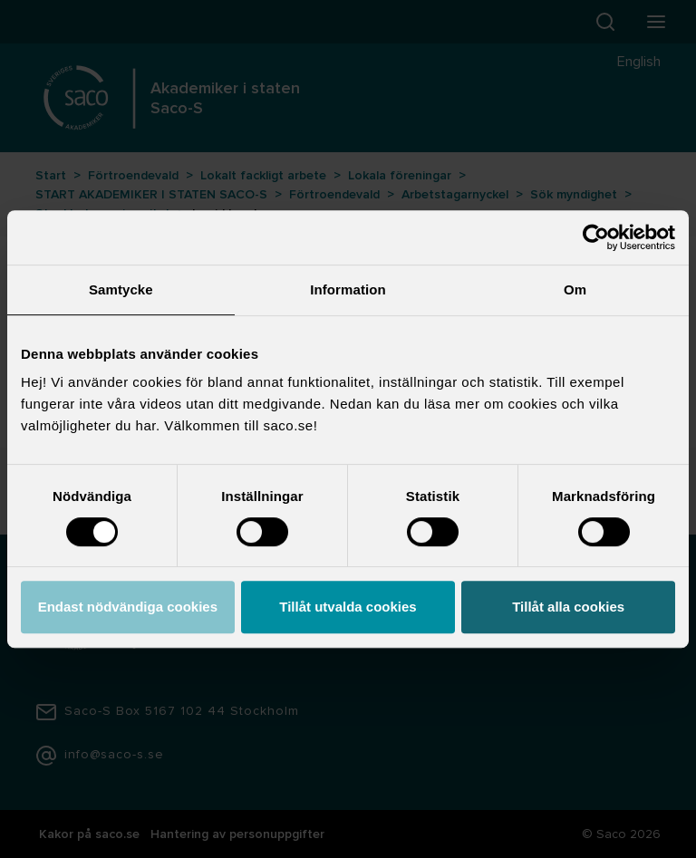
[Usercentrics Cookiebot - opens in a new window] (596, 237)
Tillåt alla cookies (568, 606)
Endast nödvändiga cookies (128, 606)
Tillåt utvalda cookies (347, 606)
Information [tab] (348, 289)
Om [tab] (575, 289)
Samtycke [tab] (121, 289)
